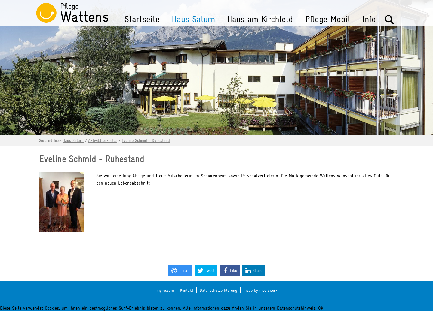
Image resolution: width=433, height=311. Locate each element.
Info (369, 19)
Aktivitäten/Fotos (102, 140)
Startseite (142, 19)
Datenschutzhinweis (296, 308)
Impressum (164, 290)
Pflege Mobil (327, 19)
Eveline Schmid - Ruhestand (146, 140)
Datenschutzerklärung (218, 290)
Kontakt (186, 290)
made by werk (261, 290)
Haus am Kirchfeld (260, 19)
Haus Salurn (193, 19)
